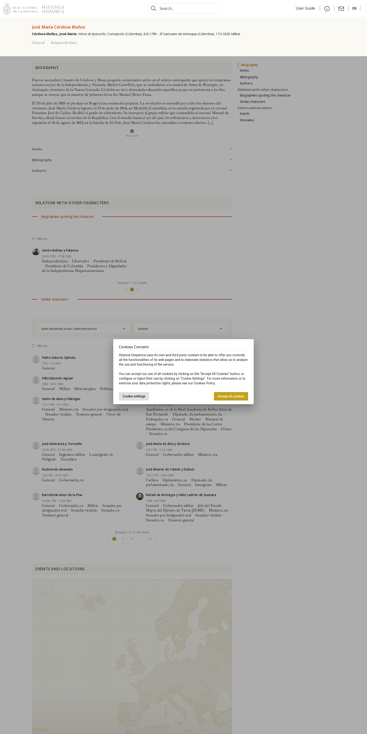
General (38, 42)
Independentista (64, 42)
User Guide (306, 8)
